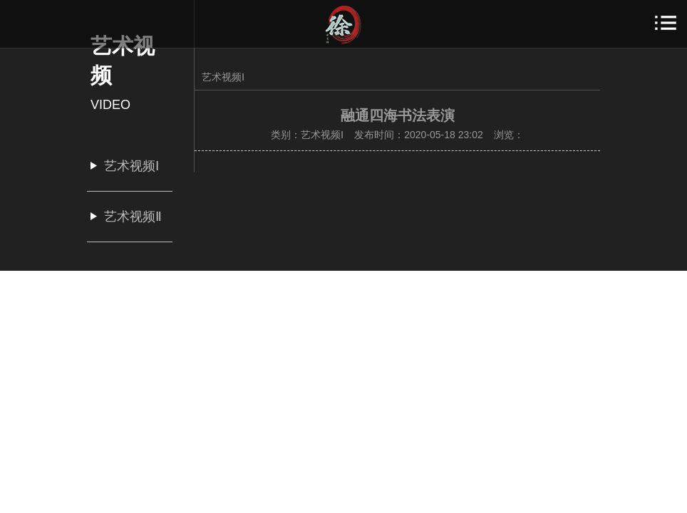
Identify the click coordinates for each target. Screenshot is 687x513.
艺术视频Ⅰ (223, 77)
